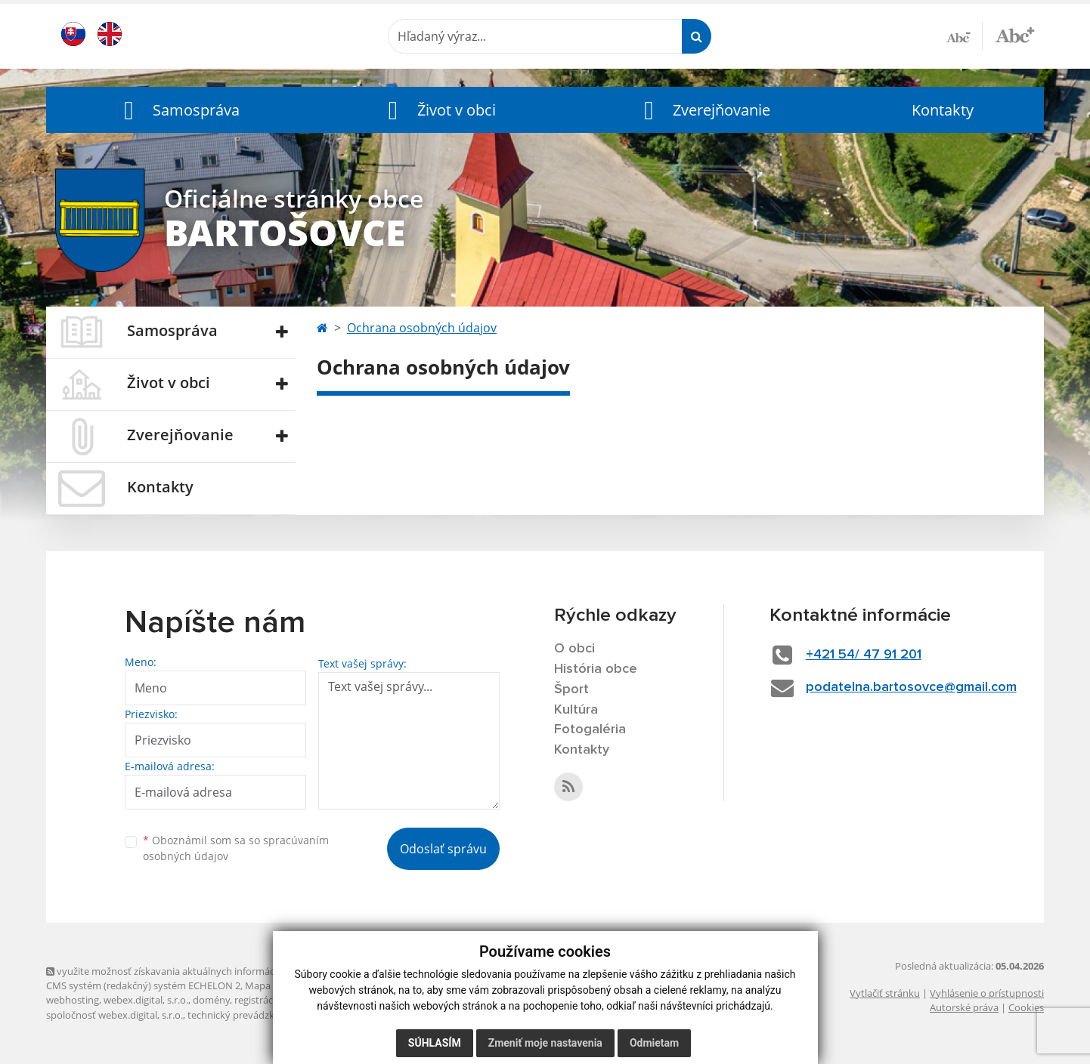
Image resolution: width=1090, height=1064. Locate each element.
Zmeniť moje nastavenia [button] (545, 1043)
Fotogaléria (590, 729)
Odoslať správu (443, 848)
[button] (178, 110)
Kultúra (576, 710)
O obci (574, 648)
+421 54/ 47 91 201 (863, 655)
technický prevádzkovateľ (244, 1015)
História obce (595, 669)
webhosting (72, 1000)
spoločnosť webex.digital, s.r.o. (114, 1015)
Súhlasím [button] (434, 1043)
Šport (571, 689)
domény (211, 1000)
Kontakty (943, 110)
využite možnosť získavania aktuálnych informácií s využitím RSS (195, 971)
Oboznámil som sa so (236, 848)
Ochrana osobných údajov (422, 327)
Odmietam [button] (654, 1043)
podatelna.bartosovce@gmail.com (911, 687)
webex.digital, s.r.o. (146, 1000)
